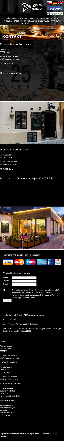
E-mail (5, 284)
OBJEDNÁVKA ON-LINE (28, 18)
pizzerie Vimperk (6, 388)
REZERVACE (43, 21)
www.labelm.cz (6, 410)
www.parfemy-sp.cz (7, 405)
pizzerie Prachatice (7, 391)
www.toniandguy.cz (7, 408)
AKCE (56, 18)
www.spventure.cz (7, 413)
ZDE (11, 63)
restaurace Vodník (7, 393)
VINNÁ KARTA (46, 18)
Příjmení (6, 281)
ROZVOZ (8, 21)
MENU (14, 18)
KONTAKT (39, 23)
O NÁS (7, 18)
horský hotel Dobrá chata (10, 396)
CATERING (18, 21)
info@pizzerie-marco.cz (9, 59)
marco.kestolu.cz (6, 415)
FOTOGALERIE (30, 21)
